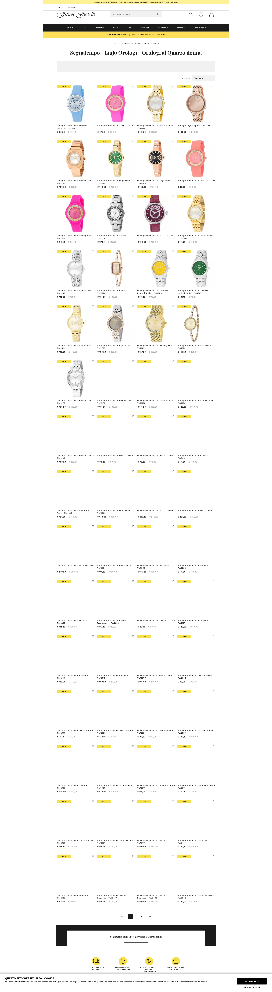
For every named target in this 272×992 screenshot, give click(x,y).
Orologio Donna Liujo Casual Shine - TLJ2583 (155, 732)
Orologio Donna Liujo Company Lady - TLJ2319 (196, 787)
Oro (84, 28)
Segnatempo (126, 44)
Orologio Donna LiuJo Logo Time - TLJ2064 (154, 183)
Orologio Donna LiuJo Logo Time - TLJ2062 (114, 512)
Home (115, 44)
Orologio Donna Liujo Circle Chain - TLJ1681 (114, 787)
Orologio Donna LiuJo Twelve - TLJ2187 (192, 622)
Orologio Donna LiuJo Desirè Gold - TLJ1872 (195, 347)
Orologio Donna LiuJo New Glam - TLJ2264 (114, 567)
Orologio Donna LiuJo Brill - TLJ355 (155, 236)
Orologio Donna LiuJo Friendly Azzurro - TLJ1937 (72, 128)
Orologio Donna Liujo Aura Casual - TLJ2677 (154, 677)
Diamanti (99, 28)
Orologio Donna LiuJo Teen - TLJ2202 (196, 182)
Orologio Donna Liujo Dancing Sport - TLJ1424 (75, 237)
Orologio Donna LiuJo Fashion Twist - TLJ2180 (156, 402)
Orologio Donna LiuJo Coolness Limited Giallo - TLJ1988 (152, 292)
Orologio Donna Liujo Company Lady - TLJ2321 (116, 842)
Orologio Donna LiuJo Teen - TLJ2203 (116, 127)
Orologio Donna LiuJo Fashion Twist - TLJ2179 (115, 402)
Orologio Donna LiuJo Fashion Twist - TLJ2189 (75, 457)
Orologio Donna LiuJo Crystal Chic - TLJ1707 (115, 347)
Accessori (163, 28)
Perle (116, 28)
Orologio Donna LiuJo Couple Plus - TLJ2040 (74, 347)
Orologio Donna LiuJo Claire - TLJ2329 (112, 292)
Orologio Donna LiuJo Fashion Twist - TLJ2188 (196, 402)
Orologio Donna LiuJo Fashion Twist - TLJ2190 (75, 183)
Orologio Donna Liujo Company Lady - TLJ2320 (76, 842)
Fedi (130, 28)
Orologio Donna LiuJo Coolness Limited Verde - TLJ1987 (192, 292)
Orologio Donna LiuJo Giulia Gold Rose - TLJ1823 (73, 512)
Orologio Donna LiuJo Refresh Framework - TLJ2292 (112, 622)
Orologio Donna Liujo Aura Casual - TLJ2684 (194, 677)
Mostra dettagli (252, 987)
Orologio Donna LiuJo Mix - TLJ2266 (155, 511)
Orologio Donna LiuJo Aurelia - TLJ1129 (112, 237)
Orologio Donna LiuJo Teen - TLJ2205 (156, 621)
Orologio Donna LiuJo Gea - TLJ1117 (155, 456)
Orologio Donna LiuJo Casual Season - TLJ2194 (195, 237)
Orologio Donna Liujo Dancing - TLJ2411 (153, 842)
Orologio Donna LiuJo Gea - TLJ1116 (115, 456)
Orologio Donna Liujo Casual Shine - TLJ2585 (195, 732)
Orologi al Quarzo (151, 44)
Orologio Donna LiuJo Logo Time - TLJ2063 (114, 183)
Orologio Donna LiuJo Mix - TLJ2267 (195, 511)
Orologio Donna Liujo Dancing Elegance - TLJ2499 (152, 897)
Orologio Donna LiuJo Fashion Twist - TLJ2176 (75, 402)
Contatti (61, 7)
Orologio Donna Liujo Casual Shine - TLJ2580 (115, 732)
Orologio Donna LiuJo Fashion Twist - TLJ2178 (156, 128)
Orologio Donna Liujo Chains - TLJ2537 (72, 787)
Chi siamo (72, 7)
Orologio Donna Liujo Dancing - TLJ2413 (193, 842)
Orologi (145, 28)
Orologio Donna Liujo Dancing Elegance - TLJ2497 (112, 897)
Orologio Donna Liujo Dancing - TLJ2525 (72, 897)
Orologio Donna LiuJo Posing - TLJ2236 (192, 567)
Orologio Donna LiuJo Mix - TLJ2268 (75, 566)
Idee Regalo (200, 28)
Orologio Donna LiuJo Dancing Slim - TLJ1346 (155, 347)
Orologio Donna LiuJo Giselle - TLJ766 (192, 457)
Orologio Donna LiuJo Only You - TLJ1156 (153, 567)
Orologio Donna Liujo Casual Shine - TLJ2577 (75, 732)
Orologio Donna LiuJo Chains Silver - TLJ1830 (75, 292)
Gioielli (69, 28)
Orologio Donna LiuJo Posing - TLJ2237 (72, 622)
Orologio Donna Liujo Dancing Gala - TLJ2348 (195, 897)
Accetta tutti (252, 981)
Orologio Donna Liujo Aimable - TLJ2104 (72, 677)
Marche (181, 28)
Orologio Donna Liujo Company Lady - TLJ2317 (156, 787)
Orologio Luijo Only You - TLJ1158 (193, 127)
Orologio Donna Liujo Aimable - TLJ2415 (112, 677)
